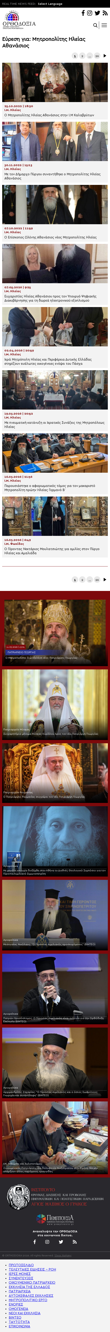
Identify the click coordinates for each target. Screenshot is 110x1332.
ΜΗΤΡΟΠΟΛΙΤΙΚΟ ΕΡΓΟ (28, 1300)
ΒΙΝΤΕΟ (15, 1317)
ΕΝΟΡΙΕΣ (16, 1304)
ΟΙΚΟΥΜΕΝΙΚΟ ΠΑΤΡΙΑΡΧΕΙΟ (32, 1282)
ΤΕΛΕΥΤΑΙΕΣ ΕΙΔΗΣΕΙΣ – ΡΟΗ (32, 1269)
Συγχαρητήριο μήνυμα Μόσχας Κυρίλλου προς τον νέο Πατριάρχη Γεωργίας (50, 734)
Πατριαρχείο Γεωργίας (22, 652)
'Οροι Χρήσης (63, 1255)
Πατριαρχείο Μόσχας (16, 729)
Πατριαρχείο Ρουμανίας (18, 792)
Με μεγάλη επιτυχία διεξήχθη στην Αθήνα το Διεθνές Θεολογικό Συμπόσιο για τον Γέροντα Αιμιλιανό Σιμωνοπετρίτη (54, 872)
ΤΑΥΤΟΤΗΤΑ (19, 1322)
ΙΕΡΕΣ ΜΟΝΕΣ (20, 1274)
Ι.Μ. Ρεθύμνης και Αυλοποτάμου (22, 1163)
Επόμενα (104, 55)
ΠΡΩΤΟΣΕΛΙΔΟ (21, 1265)
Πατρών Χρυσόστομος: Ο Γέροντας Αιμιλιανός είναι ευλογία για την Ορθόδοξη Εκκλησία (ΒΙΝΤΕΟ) (53, 1020)
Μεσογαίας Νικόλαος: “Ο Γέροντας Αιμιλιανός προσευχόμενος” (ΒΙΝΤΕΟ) (49, 944)
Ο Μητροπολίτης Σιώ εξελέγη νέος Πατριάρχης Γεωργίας (41, 657)
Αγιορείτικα (10, 866)
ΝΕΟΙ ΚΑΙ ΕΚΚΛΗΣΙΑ (25, 1313)
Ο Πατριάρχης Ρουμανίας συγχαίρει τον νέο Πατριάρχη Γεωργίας (44, 796)
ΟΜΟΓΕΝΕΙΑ (18, 1309)
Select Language (50, 3)
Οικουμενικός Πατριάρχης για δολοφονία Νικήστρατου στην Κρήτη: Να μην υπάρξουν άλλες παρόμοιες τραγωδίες (50, 1170)
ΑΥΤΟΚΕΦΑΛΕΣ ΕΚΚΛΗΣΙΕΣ (31, 1295)
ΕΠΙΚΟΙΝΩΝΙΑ (19, 1326)
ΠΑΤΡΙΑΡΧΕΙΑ (20, 1291)
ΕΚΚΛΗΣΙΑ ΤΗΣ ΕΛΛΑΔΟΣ (29, 1287)
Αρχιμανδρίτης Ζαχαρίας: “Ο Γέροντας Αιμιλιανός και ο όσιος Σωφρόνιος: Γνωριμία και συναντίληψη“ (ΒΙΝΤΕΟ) (50, 1094)
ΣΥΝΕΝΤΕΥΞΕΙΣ (21, 1278)
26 (97, 56)
